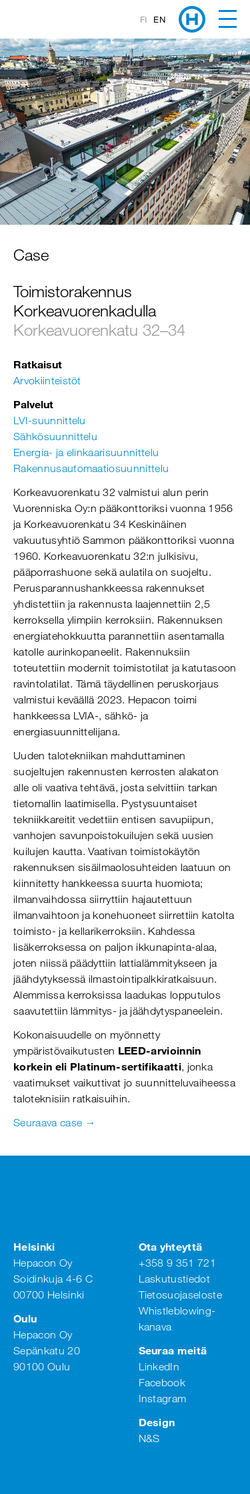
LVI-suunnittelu (49, 420)
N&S (149, 1438)
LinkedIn (159, 1366)
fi (143, 19)
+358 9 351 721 (177, 1263)
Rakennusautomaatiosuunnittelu (91, 468)
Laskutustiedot (174, 1279)
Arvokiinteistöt (47, 380)
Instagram (163, 1398)
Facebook (162, 1382)
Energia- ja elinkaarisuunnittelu (86, 452)
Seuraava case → (54, 1122)
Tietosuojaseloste (180, 1295)
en (159, 19)
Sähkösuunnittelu (55, 436)
